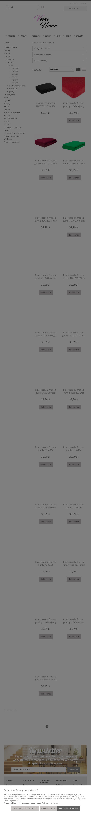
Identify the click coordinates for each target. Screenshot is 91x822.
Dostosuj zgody (48, 808)
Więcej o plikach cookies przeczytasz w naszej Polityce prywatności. (31, 803)
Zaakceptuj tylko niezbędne (25, 808)
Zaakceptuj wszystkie (68, 808)
